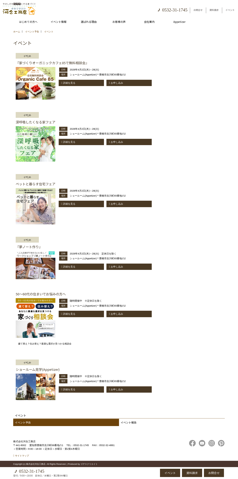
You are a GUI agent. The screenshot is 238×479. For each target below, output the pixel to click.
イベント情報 (58, 22)
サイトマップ (22, 455)
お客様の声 (119, 22)
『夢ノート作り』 (29, 246)
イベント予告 (23, 422)
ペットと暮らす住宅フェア (35, 184)
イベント (230, 10)
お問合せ (198, 10)
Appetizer (179, 22)
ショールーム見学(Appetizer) (38, 369)
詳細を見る (69, 82)
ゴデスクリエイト (89, 464)
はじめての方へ (28, 22)
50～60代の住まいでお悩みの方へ (41, 294)
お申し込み (117, 82)
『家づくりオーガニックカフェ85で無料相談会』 (52, 62)
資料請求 (214, 10)
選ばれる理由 (89, 22)
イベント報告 (129, 422)
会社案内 (149, 22)
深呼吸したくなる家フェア (35, 122)
